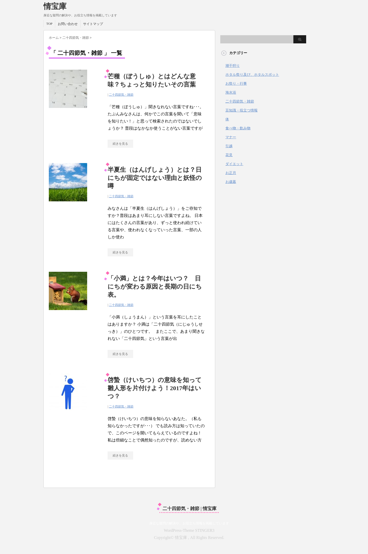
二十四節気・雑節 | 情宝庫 (189, 508)
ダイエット (234, 164)
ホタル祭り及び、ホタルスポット (252, 75)
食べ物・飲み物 (237, 128)
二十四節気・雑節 (121, 94)
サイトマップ (93, 24)
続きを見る (120, 143)
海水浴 (230, 92)
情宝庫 (54, 6)
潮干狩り (232, 66)
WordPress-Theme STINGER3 (189, 530)
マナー (230, 137)
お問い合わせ (68, 24)
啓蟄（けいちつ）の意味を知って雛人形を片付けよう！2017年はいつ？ (155, 388)
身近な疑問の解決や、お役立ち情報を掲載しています (189, 523)
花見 (229, 155)
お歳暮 (230, 182)
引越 (229, 146)
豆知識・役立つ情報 (241, 110)
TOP (49, 24)
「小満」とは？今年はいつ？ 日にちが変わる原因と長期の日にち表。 (155, 286)
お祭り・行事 (236, 83)
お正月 (230, 173)
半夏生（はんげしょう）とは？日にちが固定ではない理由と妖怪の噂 (155, 177)
